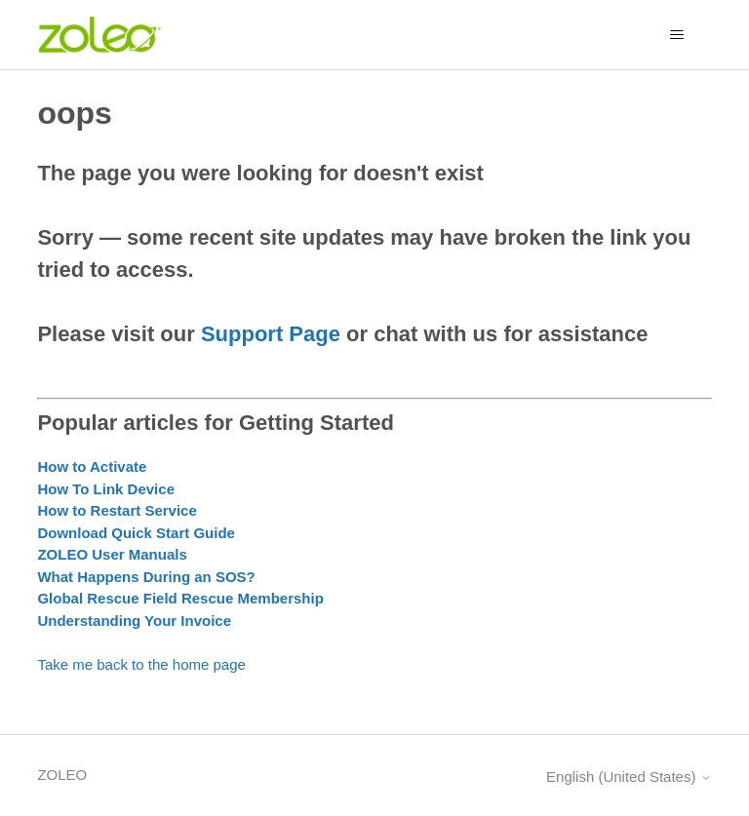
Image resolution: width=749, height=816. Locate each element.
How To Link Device (106, 489)
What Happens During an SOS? (146, 576)
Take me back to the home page (141, 664)
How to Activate (91, 466)
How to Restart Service (116, 510)
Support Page (270, 334)
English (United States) (629, 776)
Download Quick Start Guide (136, 533)
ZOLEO (62, 774)
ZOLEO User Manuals (111, 554)
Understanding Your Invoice (134, 620)
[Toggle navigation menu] (677, 35)
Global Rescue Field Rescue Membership (180, 598)
